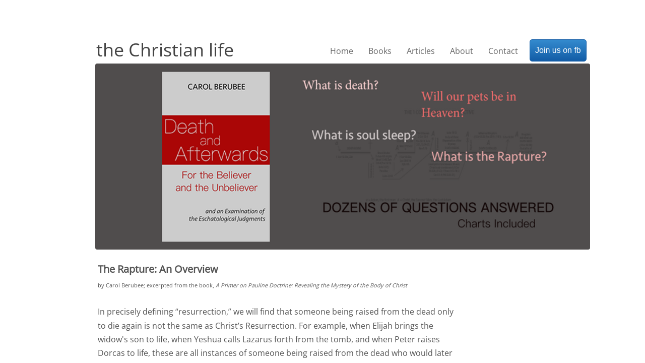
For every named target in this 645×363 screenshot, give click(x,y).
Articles (421, 50)
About (461, 50)
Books (380, 50)
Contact (503, 50)
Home (341, 50)
